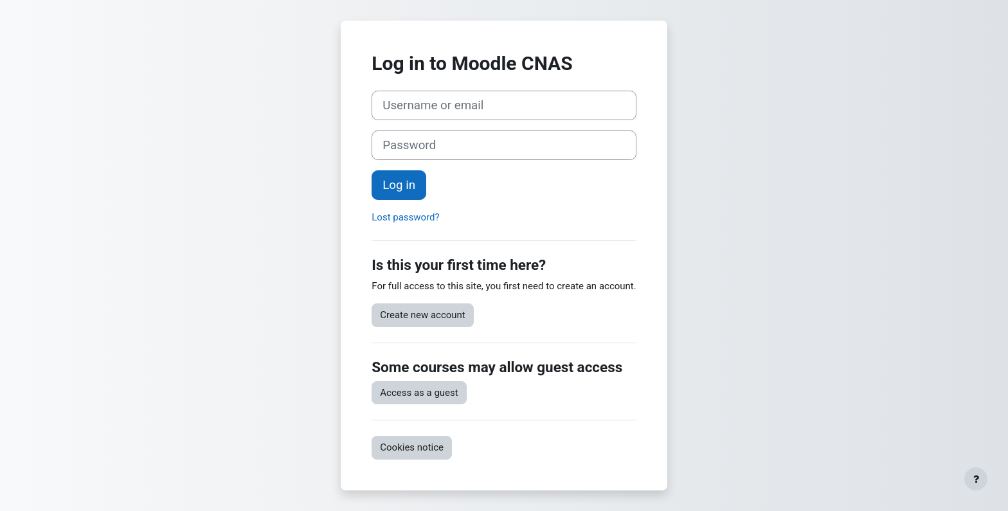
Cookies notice (412, 447)
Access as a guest (419, 393)
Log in (398, 185)
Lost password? (405, 217)
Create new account (422, 315)
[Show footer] (975, 478)
